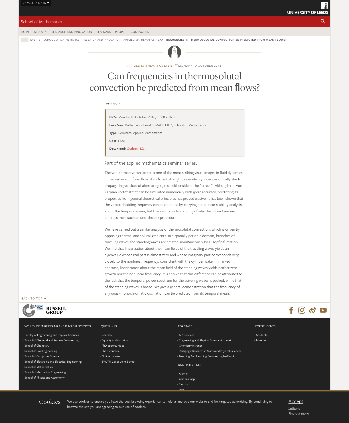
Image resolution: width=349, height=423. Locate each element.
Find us (183, 384)
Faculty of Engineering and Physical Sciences (51, 335)
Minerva (261, 340)
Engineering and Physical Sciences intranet (205, 340)
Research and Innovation (71, 31)
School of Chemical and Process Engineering (51, 340)
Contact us (140, 31)
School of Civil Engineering (40, 351)
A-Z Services (186, 335)
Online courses (111, 356)
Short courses (110, 351)
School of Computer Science (41, 356)
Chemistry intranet (190, 345)
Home (25, 31)
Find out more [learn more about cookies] (298, 413)
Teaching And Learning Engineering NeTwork (206, 356)
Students (261, 335)
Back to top (31, 298)
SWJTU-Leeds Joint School (118, 361)
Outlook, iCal (136, 148)
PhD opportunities (113, 345)
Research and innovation (101, 40)
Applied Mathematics (139, 40)
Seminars (104, 31)
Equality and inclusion (115, 340)
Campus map (187, 379)
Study (38, 31)
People (120, 31)
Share (115, 103)
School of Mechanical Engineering (45, 372)
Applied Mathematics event (151, 65)
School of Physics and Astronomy (44, 377)
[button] (323, 21)
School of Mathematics (41, 21)
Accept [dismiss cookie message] (295, 401)
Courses (107, 335)
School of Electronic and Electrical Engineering (53, 361)
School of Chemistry (36, 345)
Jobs (181, 389)
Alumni (183, 373)
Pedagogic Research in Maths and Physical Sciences (210, 351)
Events (35, 40)
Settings (294, 407)
